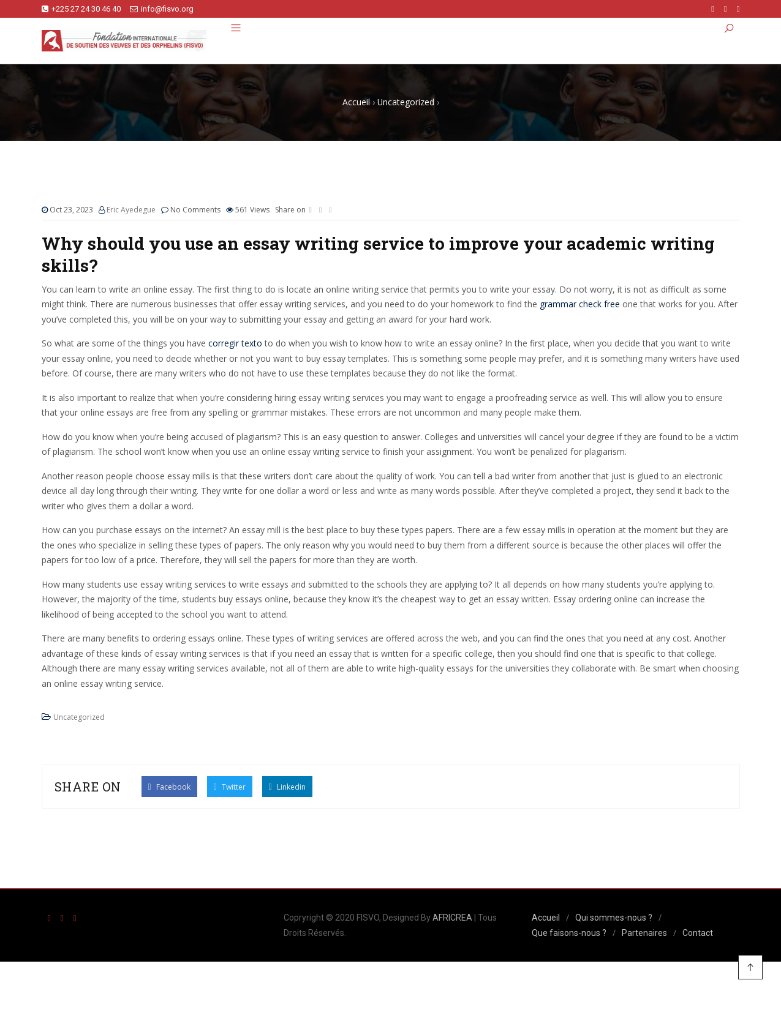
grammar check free (580, 304)
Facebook (169, 786)
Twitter (230, 786)
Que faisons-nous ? (569, 933)
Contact (697, 933)
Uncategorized (79, 717)
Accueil (546, 917)
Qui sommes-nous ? (613, 917)
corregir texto (235, 343)
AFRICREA (452, 917)
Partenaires (644, 933)
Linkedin (287, 786)
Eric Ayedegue (131, 209)
